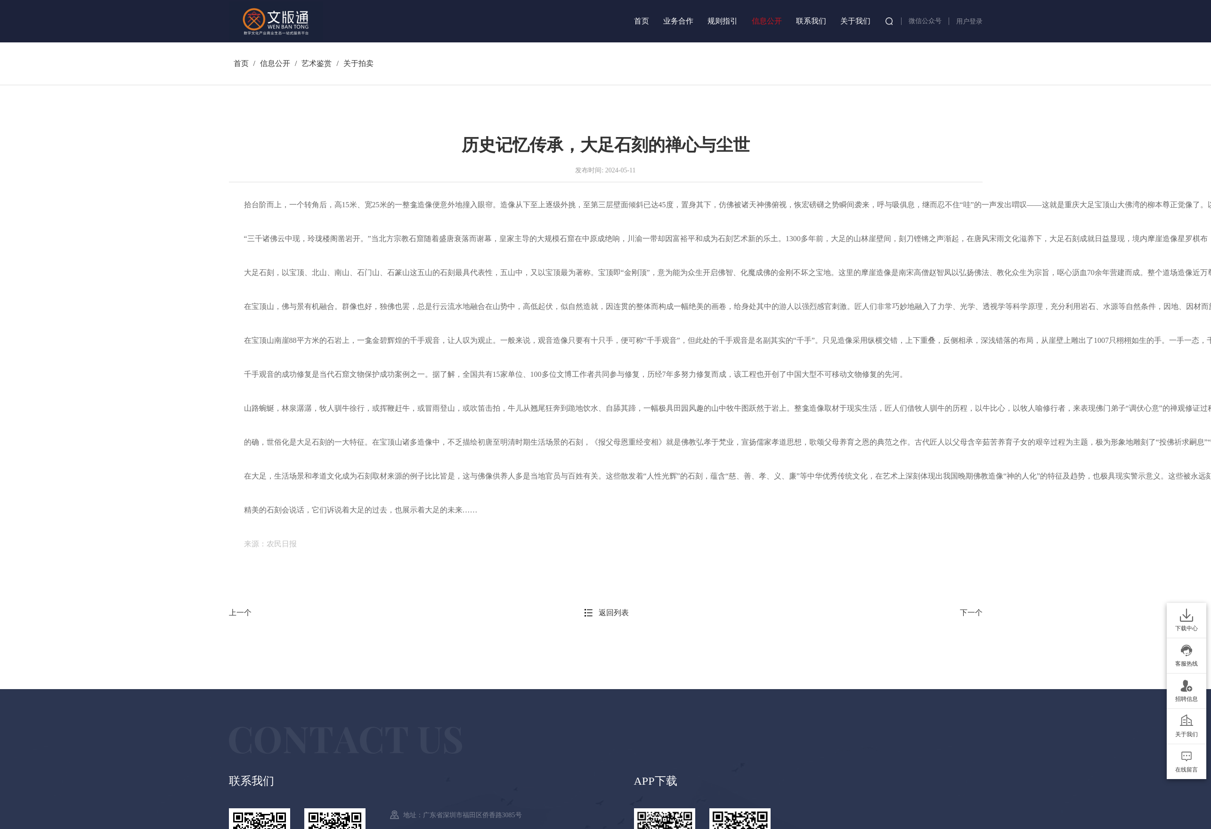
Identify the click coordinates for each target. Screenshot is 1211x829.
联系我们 (811, 21)
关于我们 (855, 21)
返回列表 (614, 613)
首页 (641, 21)
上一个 (240, 613)
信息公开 (767, 21)
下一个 (971, 613)
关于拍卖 (358, 63)
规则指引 (722, 21)
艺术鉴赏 (316, 63)
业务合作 (678, 21)
